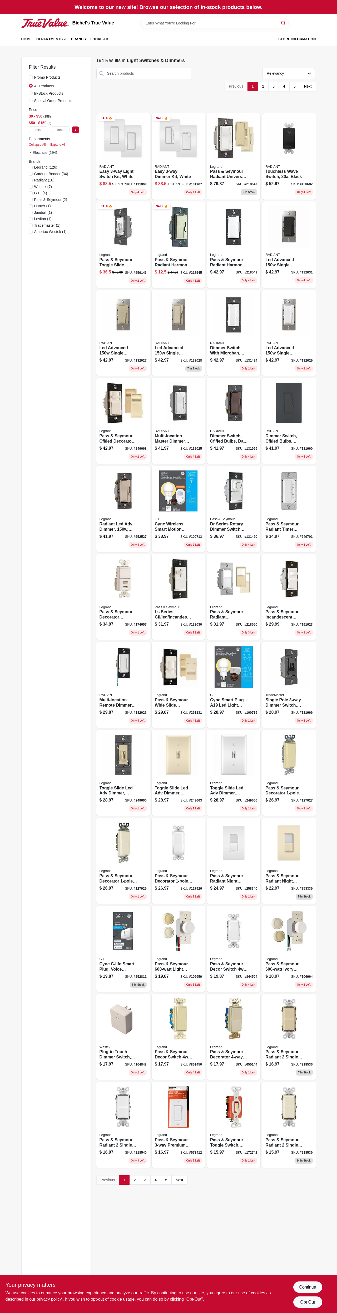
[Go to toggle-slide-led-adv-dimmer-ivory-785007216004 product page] (123, 773)
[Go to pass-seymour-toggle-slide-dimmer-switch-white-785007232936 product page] (123, 244)
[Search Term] (215, 23)
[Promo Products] (31, 77)
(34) (51, 174)
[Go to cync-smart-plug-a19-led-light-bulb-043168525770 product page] (233, 685)
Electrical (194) (45, 152)
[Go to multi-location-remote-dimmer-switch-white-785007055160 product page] (123, 685)
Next (308, 86)
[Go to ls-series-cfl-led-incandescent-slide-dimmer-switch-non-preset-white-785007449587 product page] (178, 597)
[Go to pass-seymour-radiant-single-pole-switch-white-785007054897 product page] (123, 1125)
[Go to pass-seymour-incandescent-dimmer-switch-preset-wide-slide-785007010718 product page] (289, 597)
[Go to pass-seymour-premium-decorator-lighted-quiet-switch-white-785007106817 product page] (178, 1125)
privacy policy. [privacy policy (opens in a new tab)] (50, 1299)
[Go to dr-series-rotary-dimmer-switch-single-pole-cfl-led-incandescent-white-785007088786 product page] (233, 509)
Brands (78, 39)
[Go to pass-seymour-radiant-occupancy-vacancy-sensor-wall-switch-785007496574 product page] (233, 597)
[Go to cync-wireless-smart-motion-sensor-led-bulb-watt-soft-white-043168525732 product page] (178, 509)
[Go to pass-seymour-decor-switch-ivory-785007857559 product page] (178, 1037)
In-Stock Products (48, 93)
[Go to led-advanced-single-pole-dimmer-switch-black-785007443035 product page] (289, 244)
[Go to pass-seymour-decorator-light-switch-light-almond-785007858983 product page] (233, 1037)
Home (26, 39)
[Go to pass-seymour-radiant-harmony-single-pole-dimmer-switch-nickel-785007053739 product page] (178, 244)
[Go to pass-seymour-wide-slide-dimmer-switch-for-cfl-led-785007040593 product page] (178, 685)
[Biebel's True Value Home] (45, 23)
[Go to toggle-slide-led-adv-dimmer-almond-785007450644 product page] (178, 773)
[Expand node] (31, 152)
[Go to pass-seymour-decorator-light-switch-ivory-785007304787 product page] (289, 773)
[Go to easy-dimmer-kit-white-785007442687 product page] (178, 156)
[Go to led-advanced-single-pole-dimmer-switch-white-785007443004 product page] (289, 333)
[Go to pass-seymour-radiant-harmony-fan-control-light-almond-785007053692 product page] (233, 244)
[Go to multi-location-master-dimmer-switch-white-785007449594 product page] (178, 421)
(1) (42, 206)
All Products (44, 86)
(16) (44, 180)
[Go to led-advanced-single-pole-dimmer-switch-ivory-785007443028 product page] (123, 333)
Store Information (297, 39)
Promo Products (47, 77)
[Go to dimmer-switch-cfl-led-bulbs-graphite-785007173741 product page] (289, 421)
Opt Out (307, 1302)
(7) (43, 187)
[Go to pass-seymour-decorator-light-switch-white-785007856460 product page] (178, 861)
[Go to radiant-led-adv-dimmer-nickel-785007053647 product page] (123, 509)
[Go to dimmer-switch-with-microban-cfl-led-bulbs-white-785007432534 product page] (233, 333)
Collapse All (37, 144)
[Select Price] (75, 129)
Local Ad (99, 39)
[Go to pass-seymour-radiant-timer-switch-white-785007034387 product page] (289, 509)
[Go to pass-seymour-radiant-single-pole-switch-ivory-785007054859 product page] (289, 1037)
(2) (50, 199)
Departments (49, 39)
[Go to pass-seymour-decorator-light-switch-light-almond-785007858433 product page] (123, 861)
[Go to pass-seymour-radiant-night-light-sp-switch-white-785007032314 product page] (233, 861)
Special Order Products (53, 100)
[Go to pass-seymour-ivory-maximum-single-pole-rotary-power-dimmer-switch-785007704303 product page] (289, 949)
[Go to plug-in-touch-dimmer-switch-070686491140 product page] (123, 1037)
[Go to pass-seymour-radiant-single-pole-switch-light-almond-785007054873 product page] (289, 1125)
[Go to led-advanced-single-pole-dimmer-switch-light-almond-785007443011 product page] (178, 333)
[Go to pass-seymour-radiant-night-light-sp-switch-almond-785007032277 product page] (289, 861)
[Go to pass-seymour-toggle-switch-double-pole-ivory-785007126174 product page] (233, 1125)
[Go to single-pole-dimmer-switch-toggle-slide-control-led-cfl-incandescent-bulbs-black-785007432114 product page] (289, 685)
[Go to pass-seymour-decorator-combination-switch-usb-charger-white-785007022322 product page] (123, 597)
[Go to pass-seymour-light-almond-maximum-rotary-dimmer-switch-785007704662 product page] (178, 949)
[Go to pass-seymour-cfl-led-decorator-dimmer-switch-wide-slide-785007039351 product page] (123, 421)
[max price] (60, 129)
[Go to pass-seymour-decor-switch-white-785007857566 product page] (233, 949)
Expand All (58, 144)
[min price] (38, 129)
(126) (45, 167)
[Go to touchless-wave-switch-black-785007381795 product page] (289, 156)
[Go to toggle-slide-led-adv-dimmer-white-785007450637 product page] (233, 773)
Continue (307, 1287)
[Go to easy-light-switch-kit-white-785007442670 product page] (123, 156)
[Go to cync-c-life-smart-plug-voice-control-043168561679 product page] (123, 949)
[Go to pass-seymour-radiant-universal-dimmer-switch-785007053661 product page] (233, 156)
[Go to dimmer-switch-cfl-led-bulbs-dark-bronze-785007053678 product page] (233, 421)
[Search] (284, 22)
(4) (40, 193)
